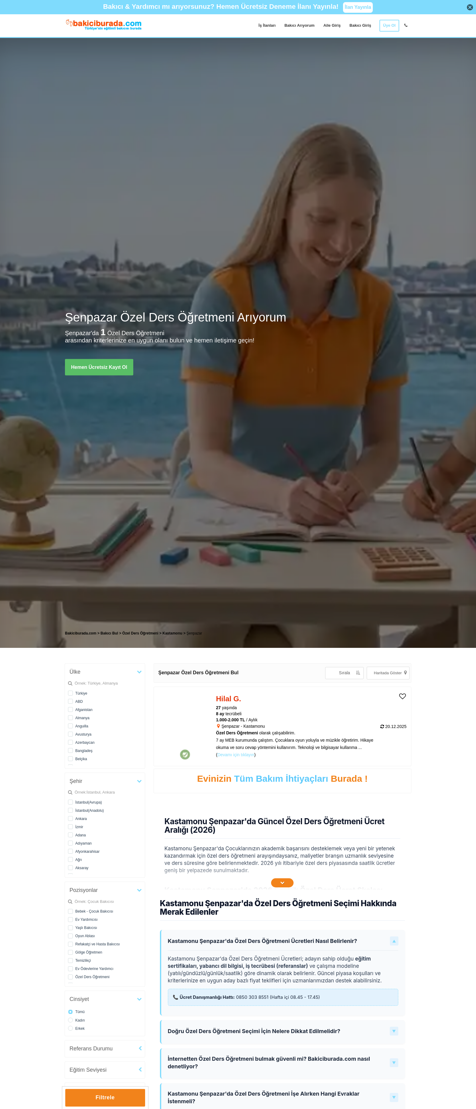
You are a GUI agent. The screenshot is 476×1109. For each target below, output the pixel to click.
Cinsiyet (79, 999)
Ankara (81, 819)
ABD (79, 701)
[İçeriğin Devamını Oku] (282, 882)
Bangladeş (84, 751)
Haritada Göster (390, 672)
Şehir (76, 781)
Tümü (80, 1012)
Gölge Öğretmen (88, 952)
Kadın (80, 1020)
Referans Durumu (91, 1049)
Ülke (75, 672)
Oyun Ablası (85, 936)
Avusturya (83, 734)
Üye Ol (389, 25)
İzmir (79, 827)
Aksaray (81, 868)
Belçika (81, 759)
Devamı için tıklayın (235, 754)
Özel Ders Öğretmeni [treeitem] (140, 633)
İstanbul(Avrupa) (88, 802)
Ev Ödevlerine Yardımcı (94, 969)
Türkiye (81, 693)
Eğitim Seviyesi (88, 1070)
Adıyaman (83, 843)
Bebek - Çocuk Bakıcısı (94, 911)
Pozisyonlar (84, 890)
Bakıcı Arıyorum (299, 25)
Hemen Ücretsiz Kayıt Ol (99, 366)
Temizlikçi (83, 960)
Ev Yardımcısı (86, 919)
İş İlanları (267, 25)
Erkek (80, 1028)
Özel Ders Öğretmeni (92, 977)
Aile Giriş (332, 25)
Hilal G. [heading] (228, 699)
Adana (80, 835)
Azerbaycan (84, 742)
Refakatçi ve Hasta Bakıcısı (97, 944)
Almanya (82, 718)
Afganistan (84, 710)
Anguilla (81, 726)
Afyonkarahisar (87, 851)
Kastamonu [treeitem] (172, 633)
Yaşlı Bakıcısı (86, 928)
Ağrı (78, 860)
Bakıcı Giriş (360, 25)
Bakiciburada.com (80, 633)
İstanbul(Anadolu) (89, 810)
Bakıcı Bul (109, 633)
